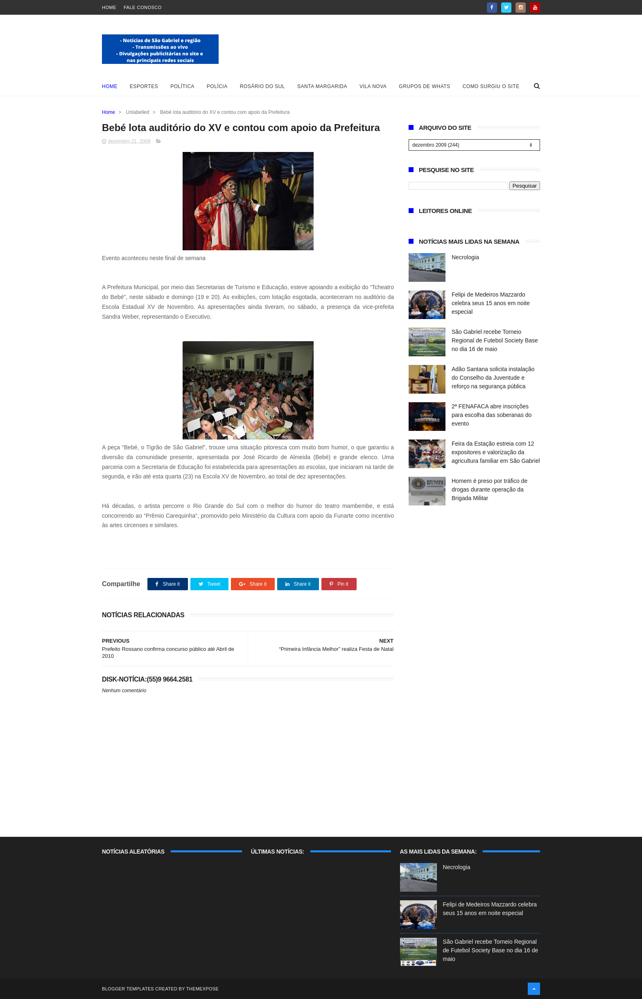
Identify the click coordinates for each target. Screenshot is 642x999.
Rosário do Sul (262, 86)
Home (109, 7)
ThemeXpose (202, 988)
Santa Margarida (322, 86)
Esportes (144, 86)
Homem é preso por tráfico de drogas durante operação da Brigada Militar (489, 489)
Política (182, 86)
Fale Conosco (143, 7)
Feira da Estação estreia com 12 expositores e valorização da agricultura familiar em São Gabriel (496, 452)
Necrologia (465, 257)
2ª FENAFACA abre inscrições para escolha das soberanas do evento (491, 415)
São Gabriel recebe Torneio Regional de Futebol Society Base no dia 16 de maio (495, 340)
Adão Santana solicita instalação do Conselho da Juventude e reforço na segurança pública (493, 378)
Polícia (217, 86)
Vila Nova (373, 86)
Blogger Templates (128, 988)
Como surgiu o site (491, 86)
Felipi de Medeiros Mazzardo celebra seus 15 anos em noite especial (491, 303)
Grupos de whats (424, 86)
